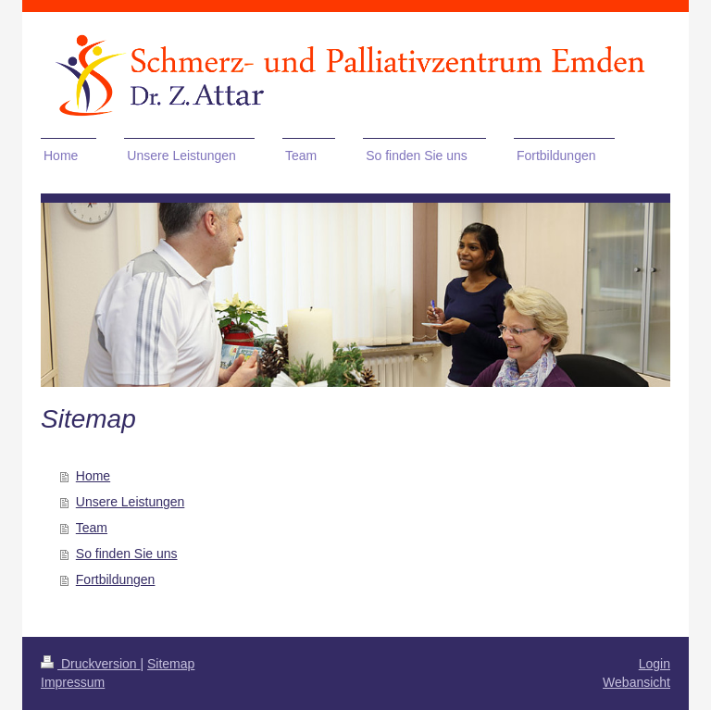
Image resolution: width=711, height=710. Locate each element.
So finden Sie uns (127, 553)
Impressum (73, 682)
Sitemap (170, 663)
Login (654, 663)
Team (91, 527)
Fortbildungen (116, 579)
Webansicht (636, 682)
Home (93, 475)
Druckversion (90, 663)
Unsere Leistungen (130, 501)
